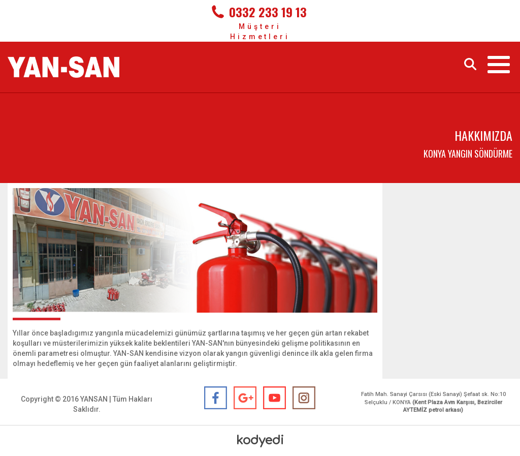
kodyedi (260, 440)
